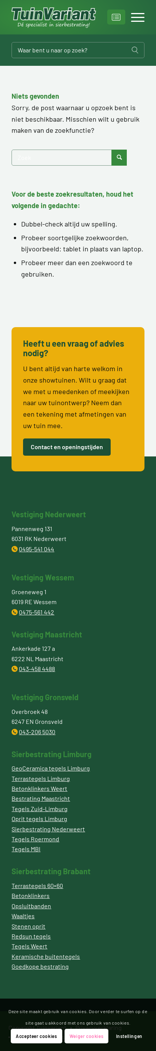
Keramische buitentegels (46, 956)
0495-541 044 (36, 548)
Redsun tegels (31, 936)
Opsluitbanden (31, 905)
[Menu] (133, 17)
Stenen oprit (28, 926)
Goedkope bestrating (40, 966)
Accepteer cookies (36, 1036)
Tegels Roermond (35, 838)
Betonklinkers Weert (39, 788)
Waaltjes (23, 915)
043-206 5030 (37, 731)
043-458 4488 (37, 668)
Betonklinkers (31, 895)
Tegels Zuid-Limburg (40, 808)
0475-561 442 (36, 612)
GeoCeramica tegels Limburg (51, 768)
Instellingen (129, 1036)
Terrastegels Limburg (41, 778)
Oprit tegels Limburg (39, 818)
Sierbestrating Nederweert (48, 829)
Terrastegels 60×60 (37, 885)
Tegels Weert (29, 946)
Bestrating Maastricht (41, 798)
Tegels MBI (26, 848)
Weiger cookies (86, 1036)
